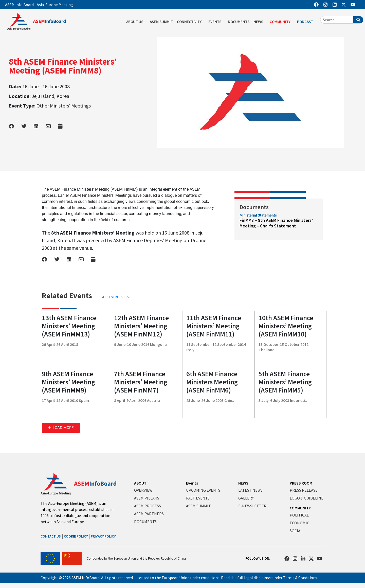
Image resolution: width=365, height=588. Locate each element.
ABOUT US (136, 21)
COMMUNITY (281, 21)
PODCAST (306, 21)
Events (192, 483)
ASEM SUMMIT (161, 21)
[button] (61, 428)
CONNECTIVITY (190, 21)
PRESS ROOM (301, 483)
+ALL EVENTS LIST (115, 296)
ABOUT (140, 483)
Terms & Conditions (300, 577)
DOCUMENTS (238, 21)
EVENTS (216, 21)
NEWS (259, 21)
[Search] (358, 19)
